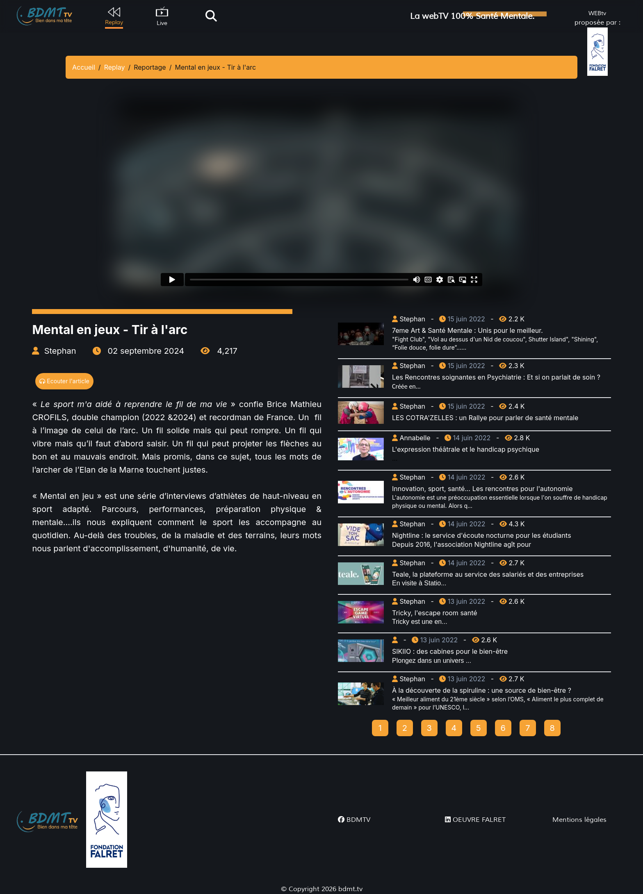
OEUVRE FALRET (475, 820)
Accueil (83, 67)
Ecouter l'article (64, 381)
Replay (114, 67)
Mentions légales (579, 820)
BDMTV (354, 820)
